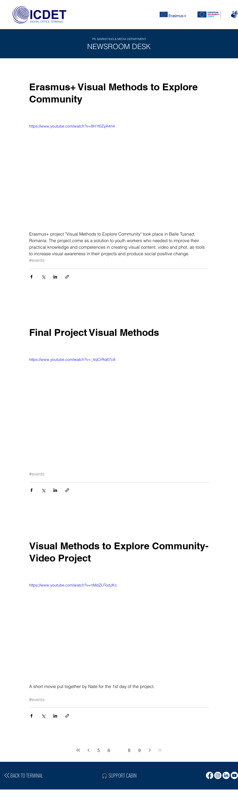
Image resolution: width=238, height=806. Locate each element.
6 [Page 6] (109, 750)
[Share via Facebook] (31, 276)
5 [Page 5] (98, 750)
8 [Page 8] (129, 750)
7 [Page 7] (119, 750)
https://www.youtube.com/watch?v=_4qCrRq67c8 (72, 359)
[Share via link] (67, 276)
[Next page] (149, 750)
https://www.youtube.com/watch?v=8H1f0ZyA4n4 (72, 126)
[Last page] (159, 750)
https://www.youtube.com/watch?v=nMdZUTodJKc (73, 585)
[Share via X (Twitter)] (43, 276)
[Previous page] (88, 750)
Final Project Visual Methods (94, 332)
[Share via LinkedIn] (55, 276)
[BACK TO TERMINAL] (23, 775)
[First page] (78, 750)
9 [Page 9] (139, 750)
